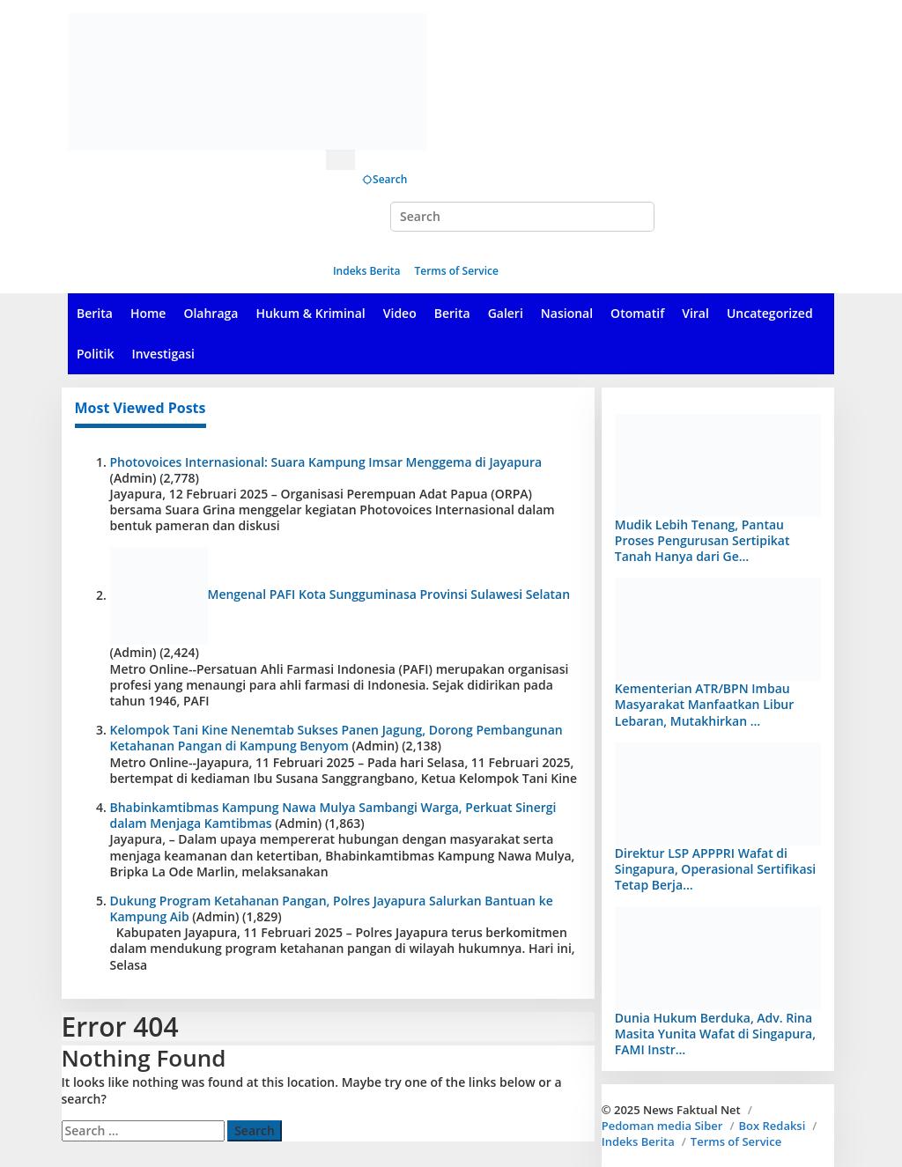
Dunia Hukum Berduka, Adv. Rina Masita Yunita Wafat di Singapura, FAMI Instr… (715, 1033)
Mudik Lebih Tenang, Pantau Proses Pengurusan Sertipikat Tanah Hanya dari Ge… (702, 540)
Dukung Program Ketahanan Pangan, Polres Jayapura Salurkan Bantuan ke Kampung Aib (331, 908)
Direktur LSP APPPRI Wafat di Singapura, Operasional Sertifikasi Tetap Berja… (715, 869)
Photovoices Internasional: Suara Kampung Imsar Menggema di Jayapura (326, 462)
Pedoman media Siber (662, 1126)
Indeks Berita (638, 1141)
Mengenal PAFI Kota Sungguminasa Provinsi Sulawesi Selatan (389, 595)
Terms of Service (736, 1141)
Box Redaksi (771, 1126)
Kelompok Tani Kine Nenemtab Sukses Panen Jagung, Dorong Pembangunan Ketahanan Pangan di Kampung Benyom (336, 737)
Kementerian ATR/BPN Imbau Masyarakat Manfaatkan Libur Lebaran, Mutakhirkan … (705, 704)
